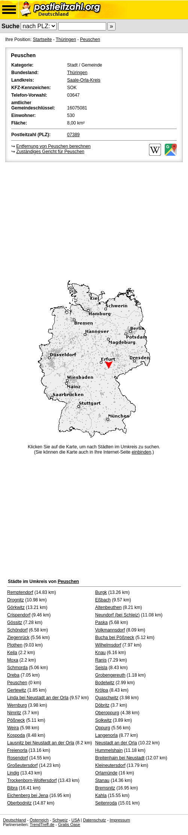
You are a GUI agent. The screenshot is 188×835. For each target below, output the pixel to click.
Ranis (101, 660)
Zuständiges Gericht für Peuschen (50, 151)
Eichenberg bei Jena (27, 795)
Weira (13, 727)
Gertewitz (16, 690)
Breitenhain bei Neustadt (119, 758)
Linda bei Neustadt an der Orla (37, 697)
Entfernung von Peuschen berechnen (53, 146)
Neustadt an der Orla (116, 742)
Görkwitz (16, 607)
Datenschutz (94, 820)
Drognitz (15, 600)
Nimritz (14, 712)
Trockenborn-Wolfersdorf (32, 780)
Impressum (120, 820)
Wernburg (17, 705)
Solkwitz (103, 720)
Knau (100, 652)
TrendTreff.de (42, 824)
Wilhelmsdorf (108, 645)
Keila (12, 652)
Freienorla (17, 750)
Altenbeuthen (108, 607)
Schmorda (17, 667)
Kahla (101, 795)
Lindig (13, 773)
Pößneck (16, 720)
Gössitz (14, 622)
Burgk (101, 592)
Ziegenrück (18, 637)
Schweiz (60, 820)
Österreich (39, 820)
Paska (101, 622)
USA (75, 820)
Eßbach (103, 600)
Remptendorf (20, 592)
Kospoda (16, 735)
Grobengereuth (110, 675)
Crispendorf (18, 615)
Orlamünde (106, 773)
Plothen (15, 645)
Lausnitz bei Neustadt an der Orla (40, 742)
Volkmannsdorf (110, 630)
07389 (73, 134)
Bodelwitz (104, 682)
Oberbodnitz (19, 803)
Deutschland (14, 820)
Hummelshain (109, 750)
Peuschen (90, 39)
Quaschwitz (107, 697)
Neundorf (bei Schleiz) (117, 615)
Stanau (102, 780)
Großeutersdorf (22, 765)
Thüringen (66, 39)
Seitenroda (106, 803)
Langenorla (106, 735)
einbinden (141, 452)
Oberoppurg (107, 712)
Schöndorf (17, 630)
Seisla (101, 667)
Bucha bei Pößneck (114, 637)
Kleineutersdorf (110, 765)
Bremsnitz (105, 788)
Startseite (42, 39)
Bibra (12, 788)
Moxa (12, 660)
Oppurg (102, 727)
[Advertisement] (94, 220)
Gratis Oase (69, 824)
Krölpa (101, 690)
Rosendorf (17, 758)
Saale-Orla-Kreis (84, 80)
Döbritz (102, 705)
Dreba (13, 675)
